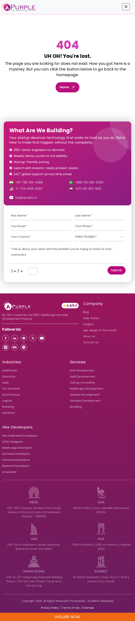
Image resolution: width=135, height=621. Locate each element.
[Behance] (14, 347)
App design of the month (100, 330)
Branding (76, 407)
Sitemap (88, 608)
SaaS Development (82, 376)
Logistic (7, 401)
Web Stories (91, 318)
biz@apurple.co (26, 198)
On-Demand (10, 389)
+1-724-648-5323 (28, 188)
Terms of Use (71, 608)
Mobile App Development (86, 389)
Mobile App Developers (17, 448)
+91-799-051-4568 (29, 182)
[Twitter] (32, 338)
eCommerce (11, 395)
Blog (86, 312)
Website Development (85, 395)
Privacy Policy (50, 608)
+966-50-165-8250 (89, 182)
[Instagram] (5, 347)
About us (89, 336)
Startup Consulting (82, 382)
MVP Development (82, 370)
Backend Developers (15, 466)
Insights (88, 324)
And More (8, 413)
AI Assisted (9, 472)
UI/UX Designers (12, 442)
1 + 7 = (17, 271)
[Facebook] (5, 338)
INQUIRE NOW (67, 616)
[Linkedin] (14, 338)
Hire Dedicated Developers (20, 436)
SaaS (5, 382)
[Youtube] (41, 338)
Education (9, 376)
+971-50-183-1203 (88, 188)
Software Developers (16, 454)
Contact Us (90, 342)
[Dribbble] (23, 347)
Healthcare (9, 370)
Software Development (85, 401)
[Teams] (23, 338)
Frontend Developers (16, 460)
